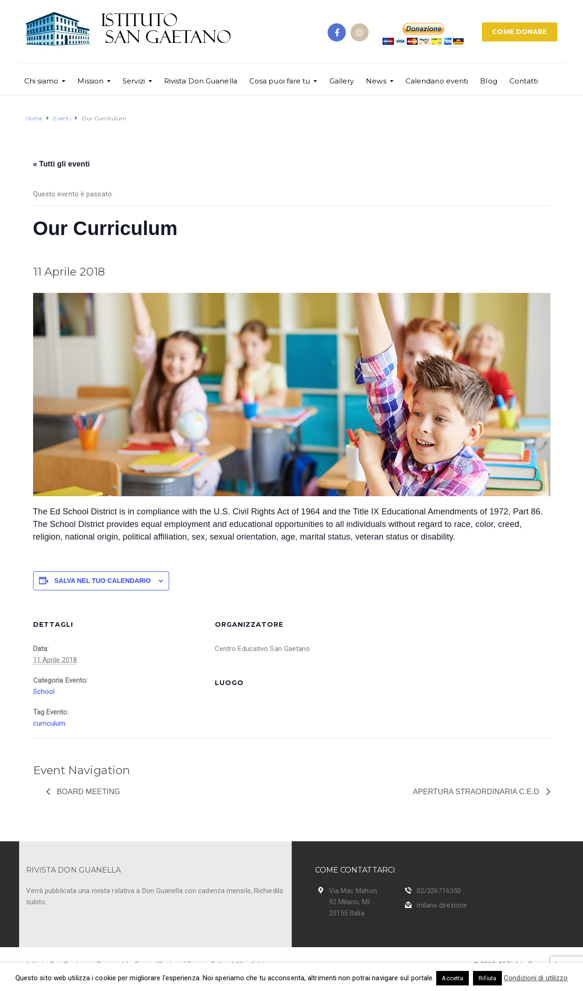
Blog (488, 80)
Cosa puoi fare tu (279, 80)
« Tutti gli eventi (61, 164)
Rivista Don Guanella (200, 80)
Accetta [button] (452, 978)
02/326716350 (439, 891)
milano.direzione (442, 905)
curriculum (49, 723)
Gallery (341, 80)
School (44, 691)
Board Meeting (87, 792)
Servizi (134, 80)
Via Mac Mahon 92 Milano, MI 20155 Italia (353, 902)
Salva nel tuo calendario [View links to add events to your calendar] (103, 580)
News (376, 80)
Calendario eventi (436, 80)
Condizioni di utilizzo (536, 978)
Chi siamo (41, 80)
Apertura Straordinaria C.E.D (477, 792)
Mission (90, 80)
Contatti (523, 80)
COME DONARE (519, 32)
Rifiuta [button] (487, 978)
